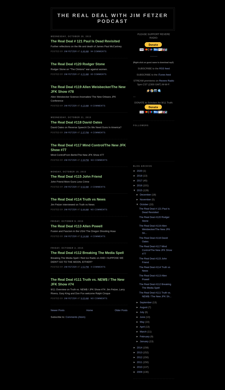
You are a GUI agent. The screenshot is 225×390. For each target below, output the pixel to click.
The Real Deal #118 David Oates (76, 122)
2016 (140, 185)
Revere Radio (166, 80)
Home (89, 310)
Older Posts (121, 310)
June (143, 317)
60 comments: (99, 74)
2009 (140, 372)
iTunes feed (164, 74)
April (142, 326)
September (146, 302)
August (144, 307)
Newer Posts (58, 310)
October (144, 204)
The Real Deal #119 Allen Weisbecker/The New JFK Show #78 (88, 89)
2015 (140, 190)
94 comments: (99, 51)
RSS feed (164, 68)
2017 (140, 180)
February (145, 336)
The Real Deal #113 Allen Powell (76, 226)
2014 (140, 347)
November (146, 199)
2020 (140, 170)
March (143, 331)
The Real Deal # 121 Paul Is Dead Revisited (85, 41)
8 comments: (99, 106)
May (142, 321)
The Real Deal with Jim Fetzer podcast (112, 18)
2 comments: (99, 187)
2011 (140, 362)
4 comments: (99, 133)
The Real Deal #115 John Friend (76, 176)
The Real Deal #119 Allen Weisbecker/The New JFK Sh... (154, 229)
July (142, 312)
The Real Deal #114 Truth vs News (78, 199)
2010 (140, 367)
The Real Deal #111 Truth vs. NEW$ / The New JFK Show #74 (87, 282)
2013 (140, 352)
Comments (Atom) (75, 317)
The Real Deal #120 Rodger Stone (78, 64)
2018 (140, 175)
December (146, 194)
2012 (140, 357)
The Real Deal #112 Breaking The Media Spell (87, 253)
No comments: (100, 160)
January (144, 341)
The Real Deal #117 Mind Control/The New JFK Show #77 (88, 147)
